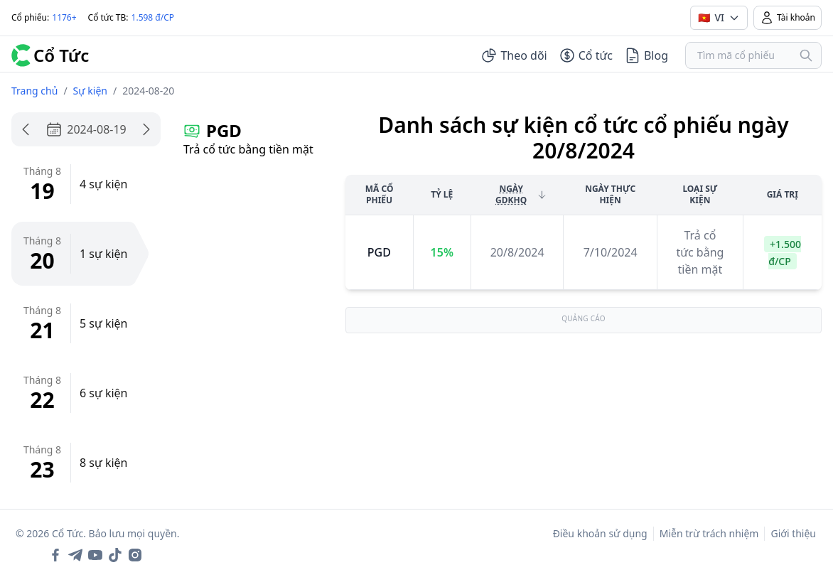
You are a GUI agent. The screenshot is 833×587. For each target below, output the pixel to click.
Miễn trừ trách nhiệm (709, 533)
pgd (379, 252)
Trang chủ (34, 90)
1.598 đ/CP (153, 17)
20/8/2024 (517, 252)
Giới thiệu (793, 533)
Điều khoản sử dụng (600, 533)
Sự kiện (90, 90)
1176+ (64, 17)
